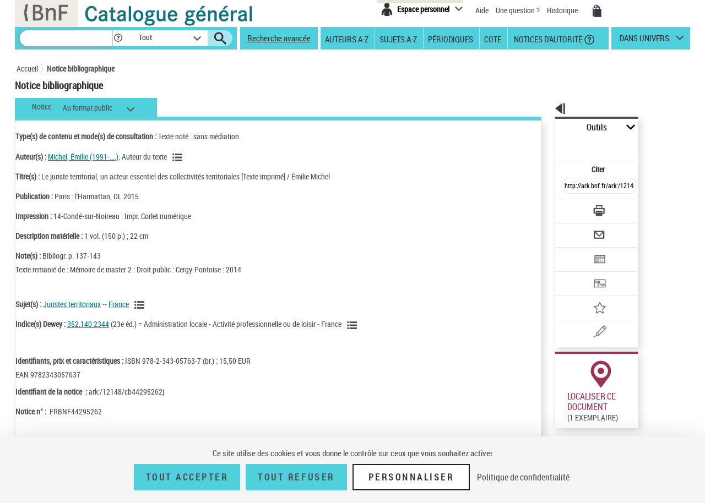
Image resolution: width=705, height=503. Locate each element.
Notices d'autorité (547, 38)
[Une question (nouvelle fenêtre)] (589, 293)
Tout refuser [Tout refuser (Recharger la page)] (296, 477)
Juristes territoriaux (72, 304)
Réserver (563, 412)
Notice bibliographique (81, 68)
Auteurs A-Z (346, 38)
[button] (118, 38)
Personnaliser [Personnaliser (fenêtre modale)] (411, 477)
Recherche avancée (279, 37)
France (119, 304)
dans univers (644, 40)
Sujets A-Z (398, 38)
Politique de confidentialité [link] (523, 477)
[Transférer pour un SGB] (573, 251)
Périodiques (450, 38)
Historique (563, 10)
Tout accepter (187, 477)
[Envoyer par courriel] (568, 208)
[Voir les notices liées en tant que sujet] (141, 304)
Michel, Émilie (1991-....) (83, 156)
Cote (492, 38)
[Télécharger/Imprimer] (570, 186)
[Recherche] (66, 38)
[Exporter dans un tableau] (576, 229)
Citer (551, 145)
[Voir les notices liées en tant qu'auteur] (179, 157)
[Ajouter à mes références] (575, 272)
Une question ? (518, 10)
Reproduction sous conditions (639, 411)
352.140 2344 (88, 324)
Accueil (27, 68)
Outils (543, 127)
